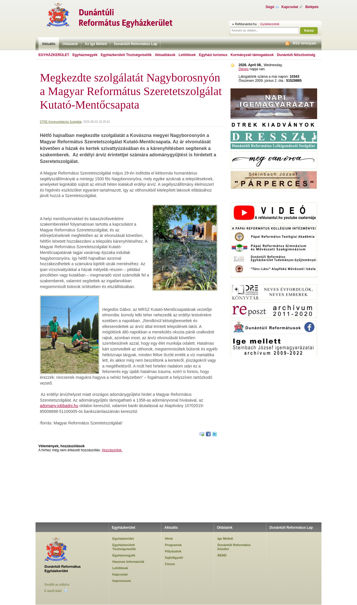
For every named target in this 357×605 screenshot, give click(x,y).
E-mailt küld (53, 591)
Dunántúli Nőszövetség (296, 55)
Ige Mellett (225, 538)
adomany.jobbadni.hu (59, 405)
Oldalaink (70, 44)
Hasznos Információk (128, 561)
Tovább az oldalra (56, 584)
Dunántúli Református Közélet (234, 547)
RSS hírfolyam (304, 43)
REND (221, 555)
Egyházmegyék (85, 55)
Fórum (170, 564)
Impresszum (121, 580)
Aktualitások (165, 55)
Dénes (244, 69)
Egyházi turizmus (213, 55)
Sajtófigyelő (174, 557)
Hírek (169, 538)
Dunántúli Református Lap (135, 44)
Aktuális (48, 44)
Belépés (312, 7)
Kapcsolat (290, 7)
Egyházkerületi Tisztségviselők (126, 55)
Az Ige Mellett (96, 44)
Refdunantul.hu (246, 24)
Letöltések (187, 55)
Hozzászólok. (112, 450)
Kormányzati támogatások (252, 55)
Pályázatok (173, 551)
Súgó (270, 7)
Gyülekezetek (270, 24)
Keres (309, 31)
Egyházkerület (53, 55)
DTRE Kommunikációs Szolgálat (61, 121)
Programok (173, 545)
